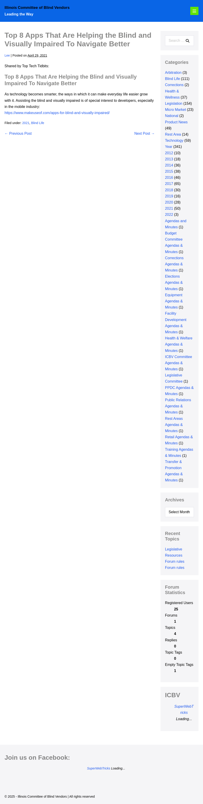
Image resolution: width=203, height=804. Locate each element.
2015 (169, 171)
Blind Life (37, 123)
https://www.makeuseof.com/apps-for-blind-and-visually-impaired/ (57, 113)
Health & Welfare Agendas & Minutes (179, 344)
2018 (169, 190)
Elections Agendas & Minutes (174, 282)
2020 (169, 202)
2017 (169, 184)
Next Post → (144, 133)
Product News (176, 122)
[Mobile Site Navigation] (194, 11)
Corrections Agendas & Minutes (174, 264)
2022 (169, 215)
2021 (25, 123)
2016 (169, 177)
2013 (169, 159)
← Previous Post (18, 133)
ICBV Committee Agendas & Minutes (178, 363)
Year (168, 147)
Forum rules (174, 561)
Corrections (174, 85)
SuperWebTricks (98, 768)
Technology (174, 140)
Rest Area (173, 134)
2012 (169, 153)
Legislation (174, 103)
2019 (169, 196)
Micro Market (175, 110)
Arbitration (173, 73)
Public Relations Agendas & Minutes (178, 406)
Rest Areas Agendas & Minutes (174, 425)
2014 (169, 165)
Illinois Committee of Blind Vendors (37, 7)
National (171, 116)
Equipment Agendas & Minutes (174, 301)
